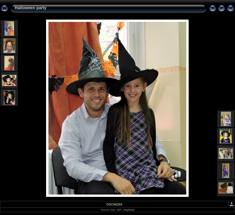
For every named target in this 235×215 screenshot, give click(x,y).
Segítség (129, 209)
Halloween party (30, 7)
